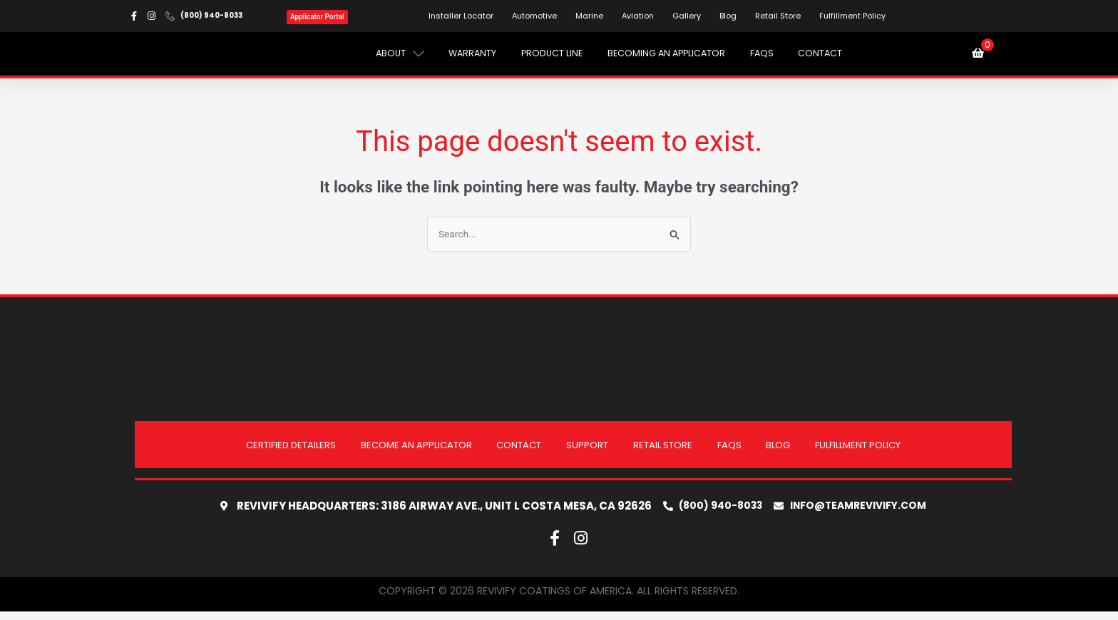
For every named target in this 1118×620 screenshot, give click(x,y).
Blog (730, 16)
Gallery (689, 16)
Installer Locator (463, 16)
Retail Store (781, 16)
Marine (592, 16)
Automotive (537, 16)
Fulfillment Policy (855, 16)
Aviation (641, 16)
